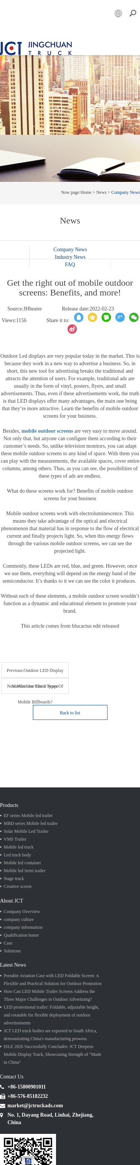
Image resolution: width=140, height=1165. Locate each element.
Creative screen (17, 883)
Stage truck (14, 875)
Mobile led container (22, 859)
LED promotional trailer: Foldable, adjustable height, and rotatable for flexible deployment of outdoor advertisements (51, 1011)
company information (23, 924)
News (101, 188)
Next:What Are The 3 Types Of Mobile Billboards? (37, 686)
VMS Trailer (15, 836)
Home (86, 188)
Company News (125, 188)
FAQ (70, 261)
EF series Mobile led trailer (28, 812)
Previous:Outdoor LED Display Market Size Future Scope (37, 669)
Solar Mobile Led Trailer (26, 828)
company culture (19, 916)
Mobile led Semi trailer (25, 867)
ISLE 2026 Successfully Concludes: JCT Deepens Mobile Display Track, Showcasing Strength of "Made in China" (52, 1051)
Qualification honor (21, 931)
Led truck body (17, 852)
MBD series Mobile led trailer (31, 820)
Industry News (70, 253)
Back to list (70, 709)
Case (8, 939)
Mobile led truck (19, 844)
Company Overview (22, 908)
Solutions (12, 947)
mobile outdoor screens (47, 427)
